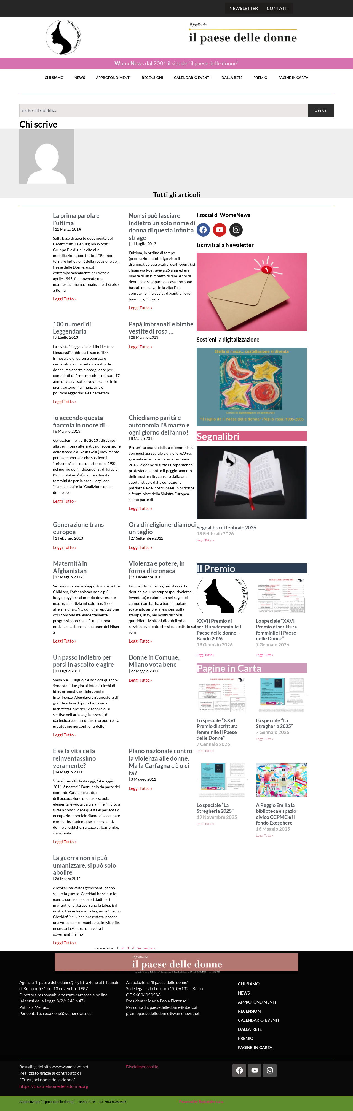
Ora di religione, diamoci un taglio (162, 528)
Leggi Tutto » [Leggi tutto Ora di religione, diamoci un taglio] (140, 547)
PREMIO (260, 77)
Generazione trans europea (78, 528)
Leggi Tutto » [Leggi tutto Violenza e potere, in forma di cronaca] (140, 640)
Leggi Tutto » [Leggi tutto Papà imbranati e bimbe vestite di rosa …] (140, 346)
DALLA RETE (231, 77)
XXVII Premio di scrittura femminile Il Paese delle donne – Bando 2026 (220, 630)
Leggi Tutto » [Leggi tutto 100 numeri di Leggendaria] (64, 401)
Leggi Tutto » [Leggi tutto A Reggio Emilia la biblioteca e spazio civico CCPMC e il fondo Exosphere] (265, 835)
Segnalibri (218, 436)
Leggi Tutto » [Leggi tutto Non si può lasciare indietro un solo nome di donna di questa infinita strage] (140, 307)
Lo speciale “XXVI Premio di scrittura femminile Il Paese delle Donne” (276, 630)
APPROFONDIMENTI (113, 77)
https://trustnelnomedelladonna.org (53, 1086)
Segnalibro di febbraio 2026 (226, 527)
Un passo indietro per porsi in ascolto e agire (83, 661)
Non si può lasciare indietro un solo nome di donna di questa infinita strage (162, 226)
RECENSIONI (152, 77)
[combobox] (163, 110)
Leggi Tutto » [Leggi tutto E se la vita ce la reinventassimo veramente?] (64, 841)
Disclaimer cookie (142, 1066)
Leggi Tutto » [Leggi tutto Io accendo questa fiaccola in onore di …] (64, 500)
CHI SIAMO (54, 77)
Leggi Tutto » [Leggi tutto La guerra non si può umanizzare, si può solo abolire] (64, 942)
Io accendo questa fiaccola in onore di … (82, 421)
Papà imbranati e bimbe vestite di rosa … (161, 328)
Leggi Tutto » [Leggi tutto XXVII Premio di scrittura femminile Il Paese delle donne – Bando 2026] (206, 655)
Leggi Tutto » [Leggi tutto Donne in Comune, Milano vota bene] (140, 680)
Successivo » (146, 948)
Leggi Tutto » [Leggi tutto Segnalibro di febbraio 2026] (206, 540)
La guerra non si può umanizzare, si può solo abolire (84, 865)
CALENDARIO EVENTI (192, 77)
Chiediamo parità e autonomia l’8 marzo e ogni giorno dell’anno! (159, 425)
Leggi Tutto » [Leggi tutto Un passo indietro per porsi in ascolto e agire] (64, 734)
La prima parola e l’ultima (76, 219)
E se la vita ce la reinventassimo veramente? (74, 758)
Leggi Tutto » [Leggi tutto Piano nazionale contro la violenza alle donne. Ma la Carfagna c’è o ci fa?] (140, 788)
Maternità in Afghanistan (70, 567)
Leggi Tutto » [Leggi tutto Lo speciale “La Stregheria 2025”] (265, 739)
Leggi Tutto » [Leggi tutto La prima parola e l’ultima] (64, 298)
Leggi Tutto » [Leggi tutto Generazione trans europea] (64, 547)
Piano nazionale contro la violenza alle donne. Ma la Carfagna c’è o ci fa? (160, 761)
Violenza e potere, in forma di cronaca (157, 567)
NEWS (79, 77)
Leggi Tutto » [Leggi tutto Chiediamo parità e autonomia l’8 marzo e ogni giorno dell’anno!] (140, 508)
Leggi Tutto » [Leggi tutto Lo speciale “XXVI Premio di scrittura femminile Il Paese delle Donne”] (265, 655)
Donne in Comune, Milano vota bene (154, 661)
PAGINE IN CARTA (293, 77)
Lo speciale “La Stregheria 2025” (274, 723)
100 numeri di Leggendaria (72, 328)
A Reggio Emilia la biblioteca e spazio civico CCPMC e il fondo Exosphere (276, 814)
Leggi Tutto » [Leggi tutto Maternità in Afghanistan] (64, 640)
